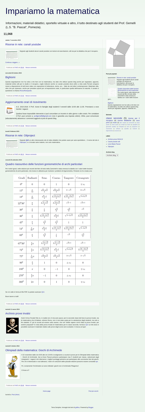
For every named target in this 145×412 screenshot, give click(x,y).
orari (128, 126)
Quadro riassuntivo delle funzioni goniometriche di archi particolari (43, 164)
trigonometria (109, 130)
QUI (27, 140)
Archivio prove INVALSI (115, 139)
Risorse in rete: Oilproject (20, 135)
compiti (123, 124)
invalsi (115, 122)
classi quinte (115, 124)
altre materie (123, 122)
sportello (126, 128)
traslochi (135, 128)
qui (97, 361)
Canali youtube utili (114, 141)
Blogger (90, 407)
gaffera (77, 407)
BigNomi (10, 77)
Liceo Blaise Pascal (114, 144)
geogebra (135, 124)
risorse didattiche (124, 120)
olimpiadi (121, 126)
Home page (46, 391)
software (118, 128)
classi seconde (114, 118)
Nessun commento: (31, 67)
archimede (131, 122)
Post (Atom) (15, 394)
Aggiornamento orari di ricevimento (25, 102)
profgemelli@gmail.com (43, 116)
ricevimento (109, 128)
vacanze (117, 130)
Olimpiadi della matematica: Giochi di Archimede (33, 350)
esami (128, 124)
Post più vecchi (93, 391)
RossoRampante (26, 91)
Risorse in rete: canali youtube (23, 44)
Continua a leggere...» (12, 62)
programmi (134, 126)
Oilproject (23, 142)
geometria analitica (111, 126)
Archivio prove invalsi (17, 313)
